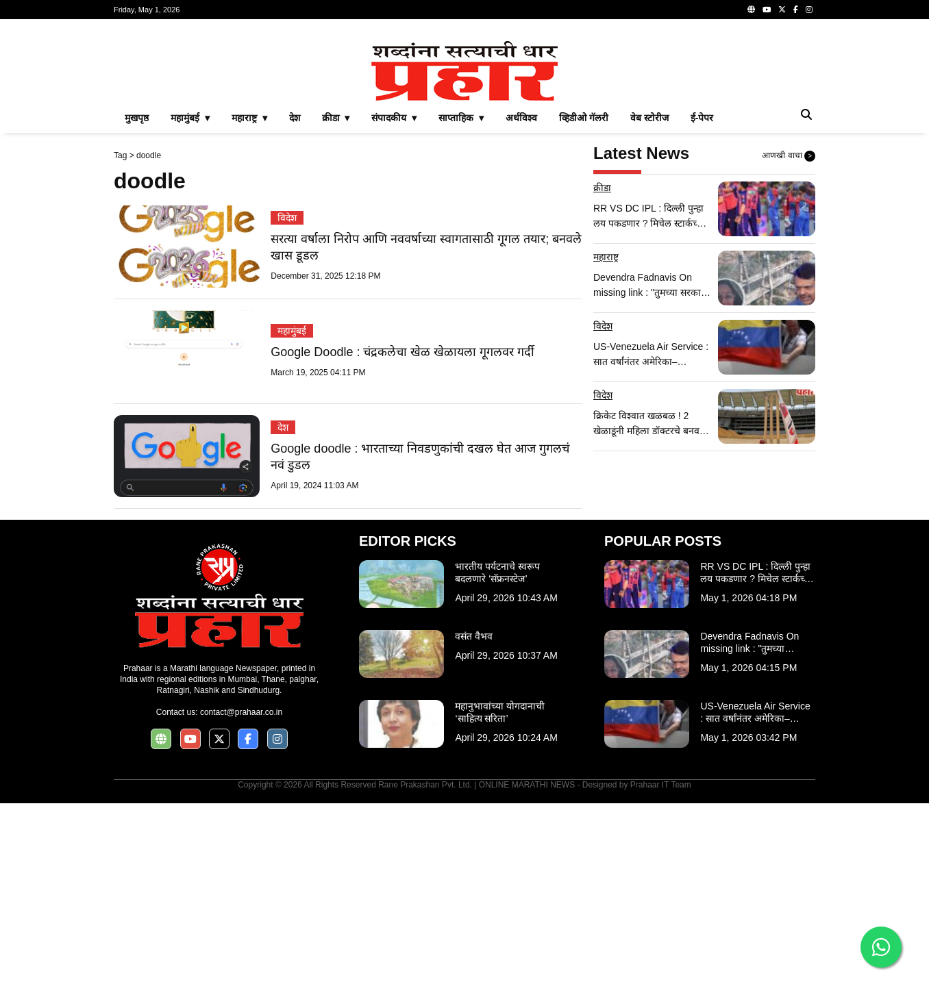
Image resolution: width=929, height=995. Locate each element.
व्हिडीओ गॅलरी (583, 309)
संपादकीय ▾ (394, 309)
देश (294, 309)
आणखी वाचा (788, 347)
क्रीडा (602, 379)
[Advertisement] (464, 126)
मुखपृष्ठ (137, 309)
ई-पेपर (702, 309)
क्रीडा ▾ (336, 309)
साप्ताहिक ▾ (461, 309)
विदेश (287, 409)
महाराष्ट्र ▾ (249, 309)
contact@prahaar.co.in (241, 904)
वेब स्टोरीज (649, 309)
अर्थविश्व (521, 309)
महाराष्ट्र (606, 448)
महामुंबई (291, 522)
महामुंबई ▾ (190, 309)
